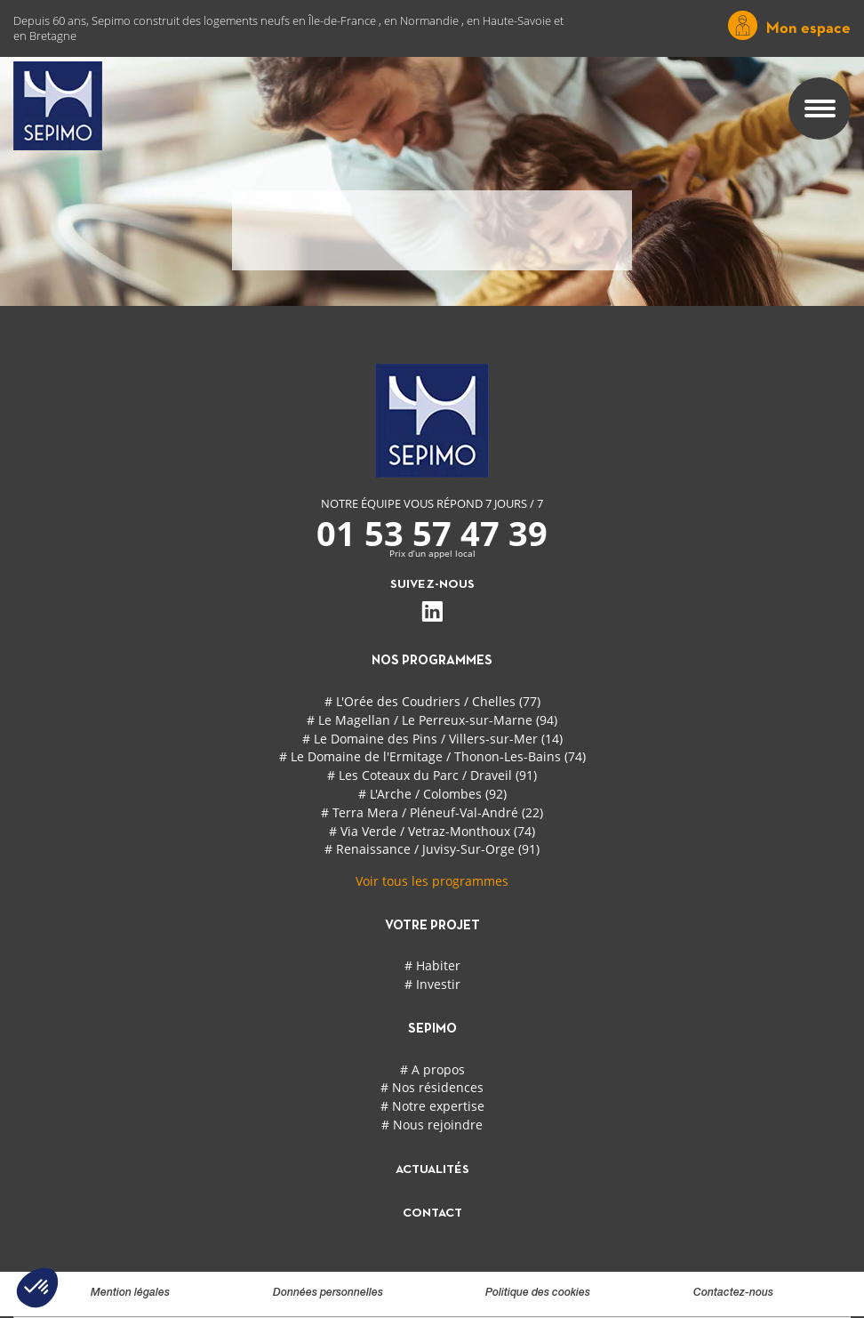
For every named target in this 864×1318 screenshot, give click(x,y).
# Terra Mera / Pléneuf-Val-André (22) (432, 812)
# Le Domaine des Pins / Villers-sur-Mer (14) (432, 738)
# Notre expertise (432, 1105)
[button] (37, 1287)
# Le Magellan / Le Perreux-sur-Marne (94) (432, 719)
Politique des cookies (537, 1293)
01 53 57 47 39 (432, 533)
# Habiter (432, 965)
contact (432, 1213)
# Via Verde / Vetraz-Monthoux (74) (432, 831)
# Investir (432, 984)
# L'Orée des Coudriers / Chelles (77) (432, 701)
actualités (432, 1170)
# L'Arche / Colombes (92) (432, 793)
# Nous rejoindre (432, 1124)
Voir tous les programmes (432, 880)
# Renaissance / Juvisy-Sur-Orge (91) (432, 848)
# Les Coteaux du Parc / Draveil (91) (432, 775)
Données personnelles (328, 1293)
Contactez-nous (733, 1293)
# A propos (432, 1069)
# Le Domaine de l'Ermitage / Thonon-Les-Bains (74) (432, 756)
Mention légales (130, 1293)
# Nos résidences (432, 1087)
